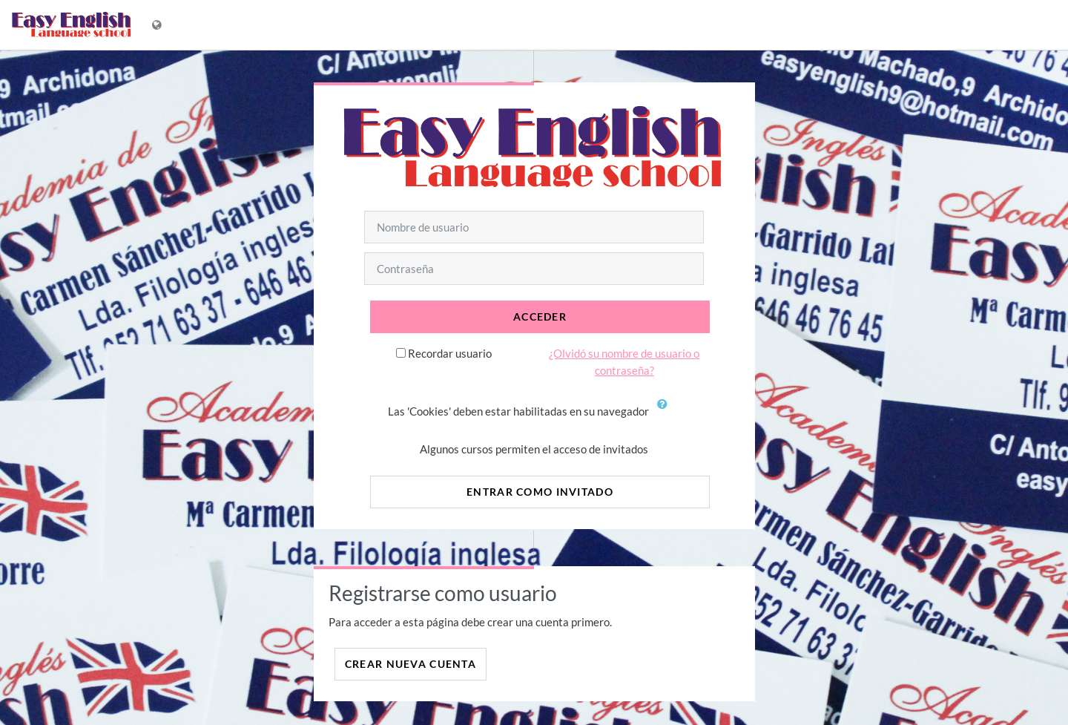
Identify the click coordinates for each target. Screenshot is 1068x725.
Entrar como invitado (540, 491)
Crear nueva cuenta (410, 663)
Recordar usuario (450, 353)
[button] (666, 412)
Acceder (540, 316)
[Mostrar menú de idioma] (158, 25)
